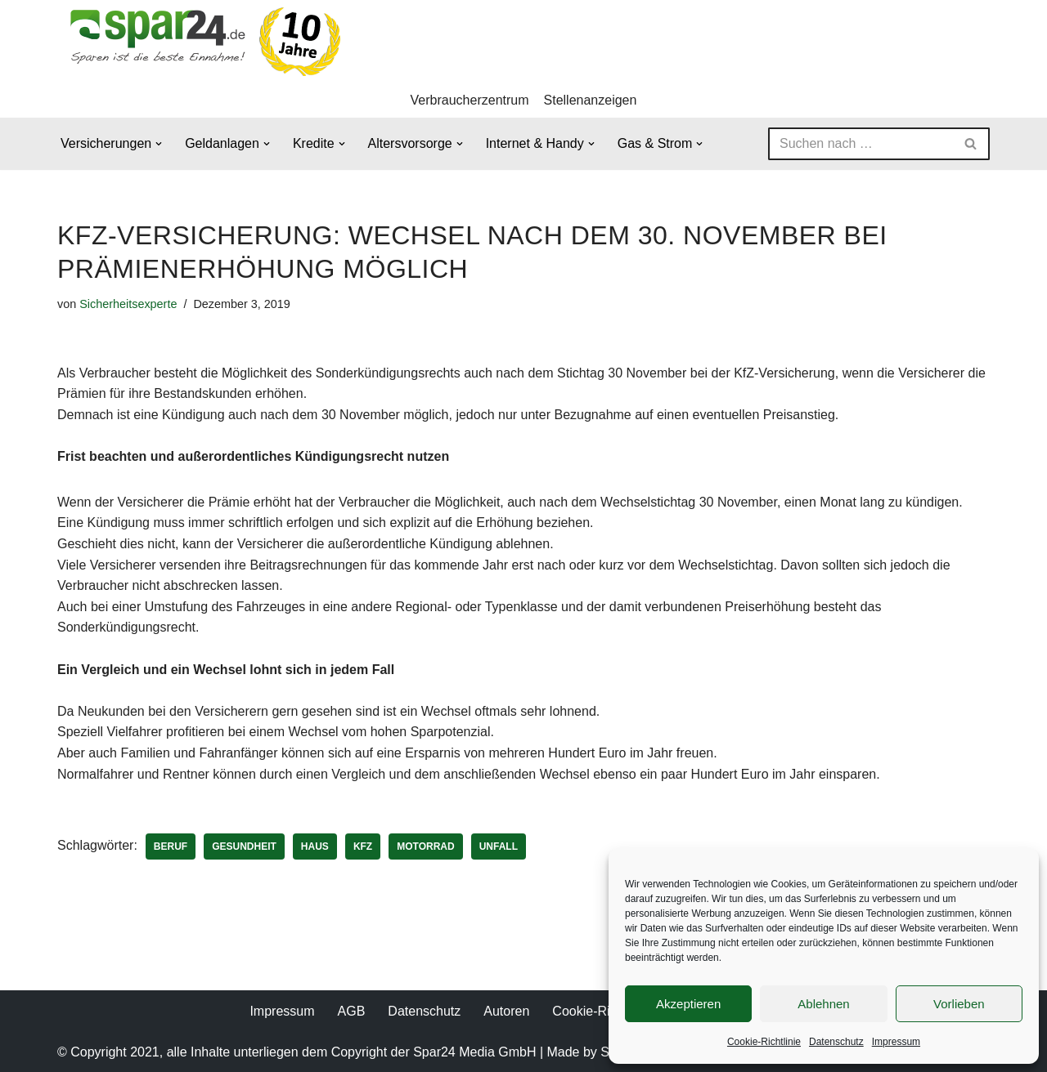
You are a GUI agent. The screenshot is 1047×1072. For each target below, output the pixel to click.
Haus (315, 846)
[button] (158, 144)
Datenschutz (836, 1041)
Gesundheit (244, 846)
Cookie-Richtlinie (764, 1041)
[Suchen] (860, 143)
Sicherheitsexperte (128, 303)
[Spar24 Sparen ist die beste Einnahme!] (200, 41)
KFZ (362, 846)
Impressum (896, 1041)
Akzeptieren (688, 1004)
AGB (352, 1011)
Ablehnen (823, 1004)
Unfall (498, 846)
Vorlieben (959, 1004)
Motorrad (425, 846)
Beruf (170, 846)
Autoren (506, 1011)
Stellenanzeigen (590, 100)
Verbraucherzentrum (470, 100)
